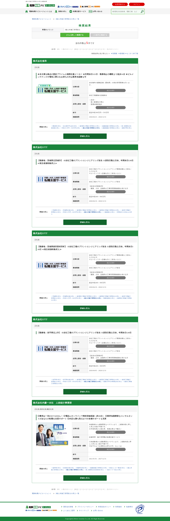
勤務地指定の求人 (109, 298)
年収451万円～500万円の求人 (71, 128)
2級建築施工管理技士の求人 (111, 128)
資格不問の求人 (127, 128)
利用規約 (118, 507)
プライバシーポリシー (85, 507)
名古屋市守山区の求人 (70, 126)
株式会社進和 (40, 61)
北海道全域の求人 (68, 468)
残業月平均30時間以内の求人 (113, 381)
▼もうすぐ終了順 (131, 53)
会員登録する (120, 4)
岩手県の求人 (57, 379)
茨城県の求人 (57, 210)
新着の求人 (62, 11)
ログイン (137, 4)
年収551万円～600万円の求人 (72, 212)
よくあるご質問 (69, 510)
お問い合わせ (98, 510)
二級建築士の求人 (109, 212)
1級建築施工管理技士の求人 (110, 126)
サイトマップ (84, 510)
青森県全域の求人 (82, 468)
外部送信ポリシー (104, 507)
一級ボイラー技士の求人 (114, 470)
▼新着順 (121, 53)
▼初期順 (114, 53)
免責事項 (129, 507)
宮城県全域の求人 (68, 296)
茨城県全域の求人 (68, 210)
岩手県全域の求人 (68, 379)
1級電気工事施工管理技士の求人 (89, 126)
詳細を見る (85, 136)
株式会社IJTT (40, 147)
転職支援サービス (79, 11)
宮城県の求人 (57, 296)
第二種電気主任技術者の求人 (95, 470)
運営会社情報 (68, 507)
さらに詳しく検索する (75, 35)
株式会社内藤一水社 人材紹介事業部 (52, 403)
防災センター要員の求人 (117, 468)
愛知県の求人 (57, 126)
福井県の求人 (57, 468)
